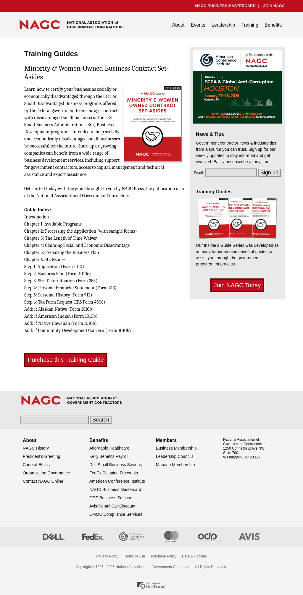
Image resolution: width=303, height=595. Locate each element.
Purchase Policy (163, 556)
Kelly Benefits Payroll (108, 456)
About (178, 24)
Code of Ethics (36, 464)
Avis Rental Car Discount (112, 506)
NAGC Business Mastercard (115, 489)
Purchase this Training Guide (66, 359)
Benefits (273, 24)
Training (249, 24)
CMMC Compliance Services (115, 514)
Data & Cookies (194, 556)
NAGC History (36, 448)
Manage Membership (175, 464)
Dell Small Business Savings (115, 464)
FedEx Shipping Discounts (113, 473)
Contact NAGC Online (43, 481)
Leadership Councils (175, 456)
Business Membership (176, 448)
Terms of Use (134, 556)
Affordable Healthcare (109, 448)
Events (198, 24)
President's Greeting (41, 456)
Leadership (223, 24)
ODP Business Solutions (111, 497)
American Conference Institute (117, 481)
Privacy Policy (107, 556)
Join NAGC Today (237, 285)
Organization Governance (46, 473)
